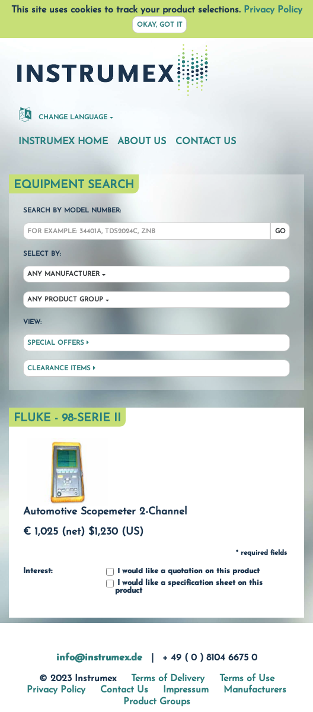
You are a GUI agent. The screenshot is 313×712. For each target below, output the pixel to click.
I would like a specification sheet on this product (184, 587)
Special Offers (58, 343)
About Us (141, 142)
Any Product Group (65, 300)
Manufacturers (254, 690)
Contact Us (205, 142)
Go (280, 231)
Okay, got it (160, 25)
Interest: (37, 571)
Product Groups (156, 702)
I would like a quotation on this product (183, 572)
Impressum (186, 690)
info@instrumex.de (99, 658)
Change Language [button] (63, 114)
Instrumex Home (63, 142)
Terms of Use (246, 679)
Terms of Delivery (168, 679)
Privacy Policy (273, 10)
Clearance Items (61, 368)
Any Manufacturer (63, 274)
